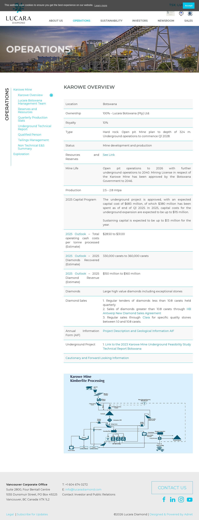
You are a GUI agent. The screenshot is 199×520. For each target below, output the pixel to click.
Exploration (21, 154)
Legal (10, 514)
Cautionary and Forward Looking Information (97, 358)
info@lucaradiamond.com (83, 489)
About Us (56, 20)
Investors (140, 20)
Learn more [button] (100, 5)
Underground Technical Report (34, 128)
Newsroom (166, 20)
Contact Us (172, 487)
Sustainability (111, 20)
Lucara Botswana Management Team (32, 102)
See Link (109, 155)
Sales (188, 20)
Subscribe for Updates (32, 514)
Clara (146, 317)
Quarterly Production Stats (33, 119)
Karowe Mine (22, 89)
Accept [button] (188, 5)
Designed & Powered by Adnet (171, 514)
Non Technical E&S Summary (31, 147)
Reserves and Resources (27, 110)
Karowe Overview (30, 95)
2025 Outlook (76, 234)
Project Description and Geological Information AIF (138, 331)
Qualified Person (29, 134)
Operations (81, 20)
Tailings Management (33, 140)
